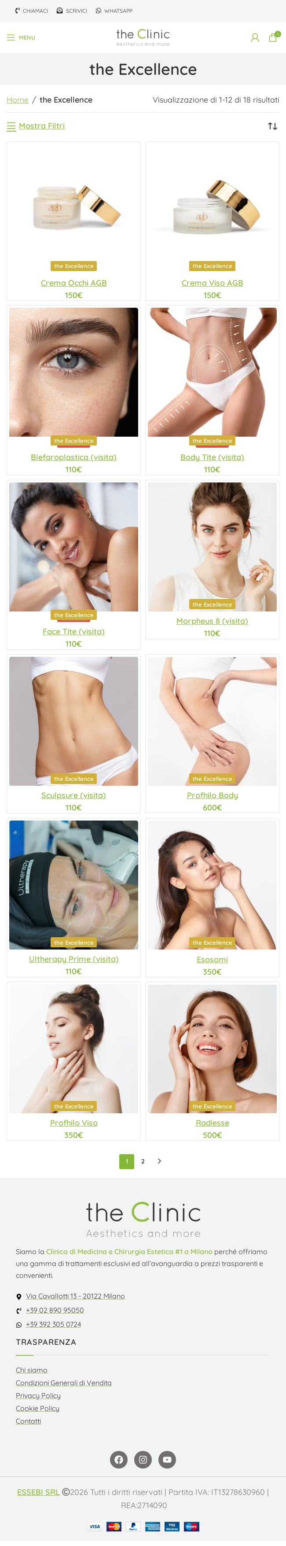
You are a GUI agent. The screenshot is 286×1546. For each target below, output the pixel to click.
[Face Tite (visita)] (73, 555)
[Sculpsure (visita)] (73, 724)
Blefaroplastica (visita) (74, 459)
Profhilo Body (212, 799)
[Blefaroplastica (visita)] (73, 379)
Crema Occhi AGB (74, 283)
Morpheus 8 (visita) (212, 624)
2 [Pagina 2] (143, 1167)
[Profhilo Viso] (73, 1054)
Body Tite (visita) (212, 459)
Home (18, 100)
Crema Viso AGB (212, 284)
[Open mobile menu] (21, 37)
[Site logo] (143, 37)
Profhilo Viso (74, 1128)
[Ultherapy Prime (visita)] (73, 889)
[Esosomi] (212, 890)
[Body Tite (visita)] (212, 379)
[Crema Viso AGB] (212, 209)
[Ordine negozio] (272, 126)
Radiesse (212, 1128)
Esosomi (212, 964)
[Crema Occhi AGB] (73, 209)
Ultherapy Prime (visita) (74, 963)
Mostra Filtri (42, 126)
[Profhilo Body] (212, 724)
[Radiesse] (212, 1054)
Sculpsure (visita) (73, 799)
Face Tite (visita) (74, 634)
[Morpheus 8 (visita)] (212, 549)
